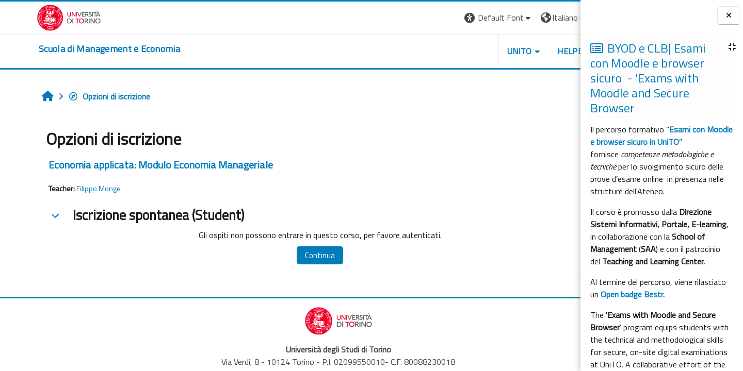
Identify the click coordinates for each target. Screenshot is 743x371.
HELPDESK (518, 51)
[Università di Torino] (32, 16)
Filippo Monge (67, 188)
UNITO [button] (459, 51)
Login (562, 17)
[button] (439, 18)
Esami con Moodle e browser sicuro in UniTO (661, 135)
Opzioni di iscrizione (78, 96)
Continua (280, 255)
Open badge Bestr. (633, 294)
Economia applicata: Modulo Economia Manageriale (129, 165)
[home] (72, 49)
